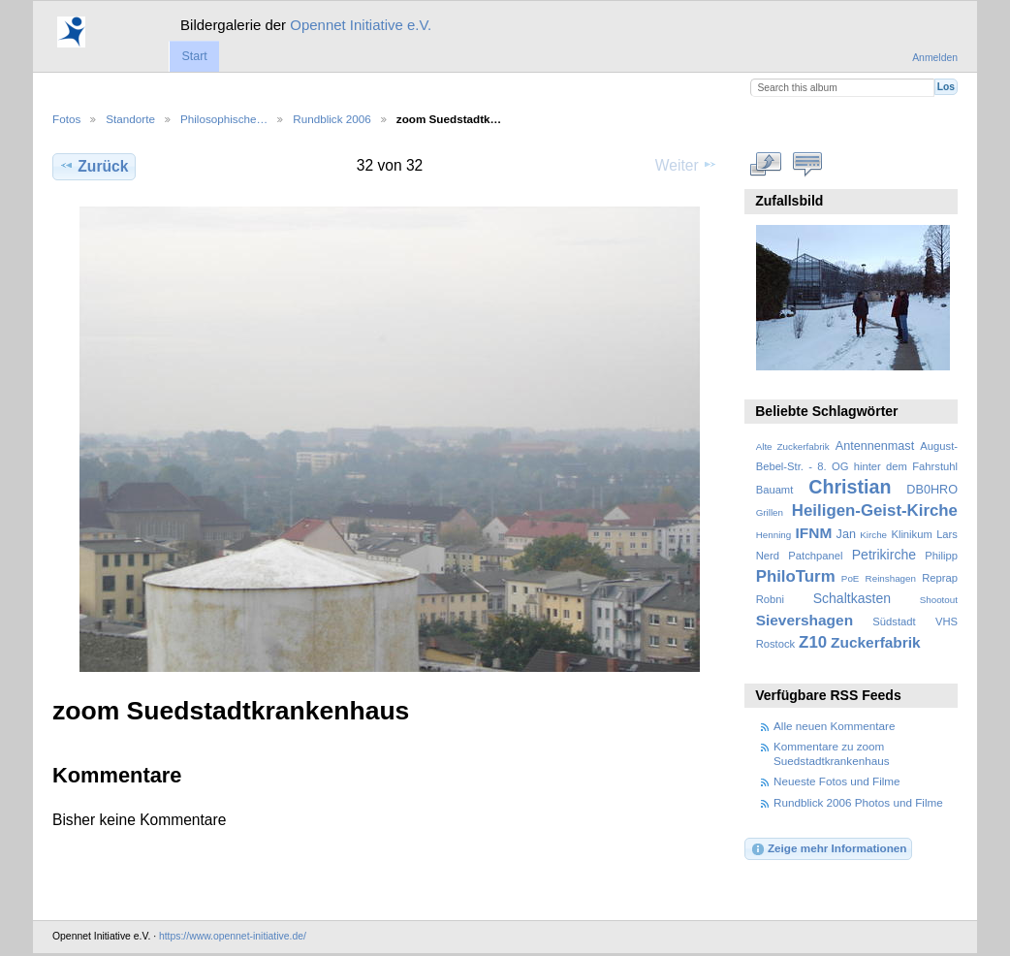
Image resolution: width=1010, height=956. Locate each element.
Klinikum (911, 534)
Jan (846, 534)
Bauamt (775, 489)
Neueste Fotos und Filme (836, 781)
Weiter (686, 165)
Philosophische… (224, 118)
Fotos (66, 118)
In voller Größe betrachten (766, 163)
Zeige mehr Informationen (828, 849)
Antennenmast (875, 446)
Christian (849, 486)
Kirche (873, 534)
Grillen (769, 512)
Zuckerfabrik (876, 642)
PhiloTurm (796, 576)
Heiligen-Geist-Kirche (875, 510)
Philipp (941, 555)
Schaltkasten (852, 598)
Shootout (939, 599)
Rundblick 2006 (332, 118)
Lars (947, 534)
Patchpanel (815, 555)
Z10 (813, 642)
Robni (770, 599)
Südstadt (893, 621)
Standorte (130, 118)
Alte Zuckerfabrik (793, 446)
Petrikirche (884, 554)
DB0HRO (932, 489)
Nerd (767, 555)
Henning (774, 534)
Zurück (93, 166)
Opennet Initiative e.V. (360, 24)
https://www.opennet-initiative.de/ (232, 936)
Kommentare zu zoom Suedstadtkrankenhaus (831, 753)
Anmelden (935, 57)
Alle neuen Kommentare (834, 725)
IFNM (814, 533)
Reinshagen (891, 578)
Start (193, 56)
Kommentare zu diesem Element (808, 163)
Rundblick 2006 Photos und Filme (858, 802)
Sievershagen (804, 620)
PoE (850, 578)
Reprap (940, 578)
